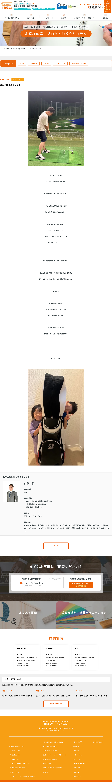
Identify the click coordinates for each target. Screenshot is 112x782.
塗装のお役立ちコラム (78, 63)
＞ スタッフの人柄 (15, 750)
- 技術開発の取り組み (79, 763)
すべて (22, 63)
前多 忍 (29, 483)
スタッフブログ (60, 63)
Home (1, 49)
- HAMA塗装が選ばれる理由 (17, 746)
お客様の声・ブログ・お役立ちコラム (84, 16)
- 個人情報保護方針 (97, 742)
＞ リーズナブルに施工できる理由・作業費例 (22, 776)
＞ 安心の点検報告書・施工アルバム (20, 763)
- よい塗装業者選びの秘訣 (49, 746)
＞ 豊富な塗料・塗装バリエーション (20, 768)
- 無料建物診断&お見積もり (49, 759)
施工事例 (63, 16)
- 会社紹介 (76, 750)
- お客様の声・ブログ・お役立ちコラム (52, 768)
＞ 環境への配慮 (14, 772)
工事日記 (46, 63)
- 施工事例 (45, 772)
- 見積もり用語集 (46, 763)
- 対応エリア (76, 768)
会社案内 (105, 16)
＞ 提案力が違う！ (15, 759)
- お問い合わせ (77, 776)
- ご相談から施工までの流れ (49, 750)
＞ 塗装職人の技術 (15, 755)
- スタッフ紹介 (77, 759)
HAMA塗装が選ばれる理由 (11, 16)
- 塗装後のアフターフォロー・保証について (54, 755)
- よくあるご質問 (77, 742)
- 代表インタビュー (78, 755)
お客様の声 (34, 63)
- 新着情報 (76, 772)
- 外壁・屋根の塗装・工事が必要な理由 (52, 742)
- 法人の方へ (76, 746)
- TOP (11, 742)
